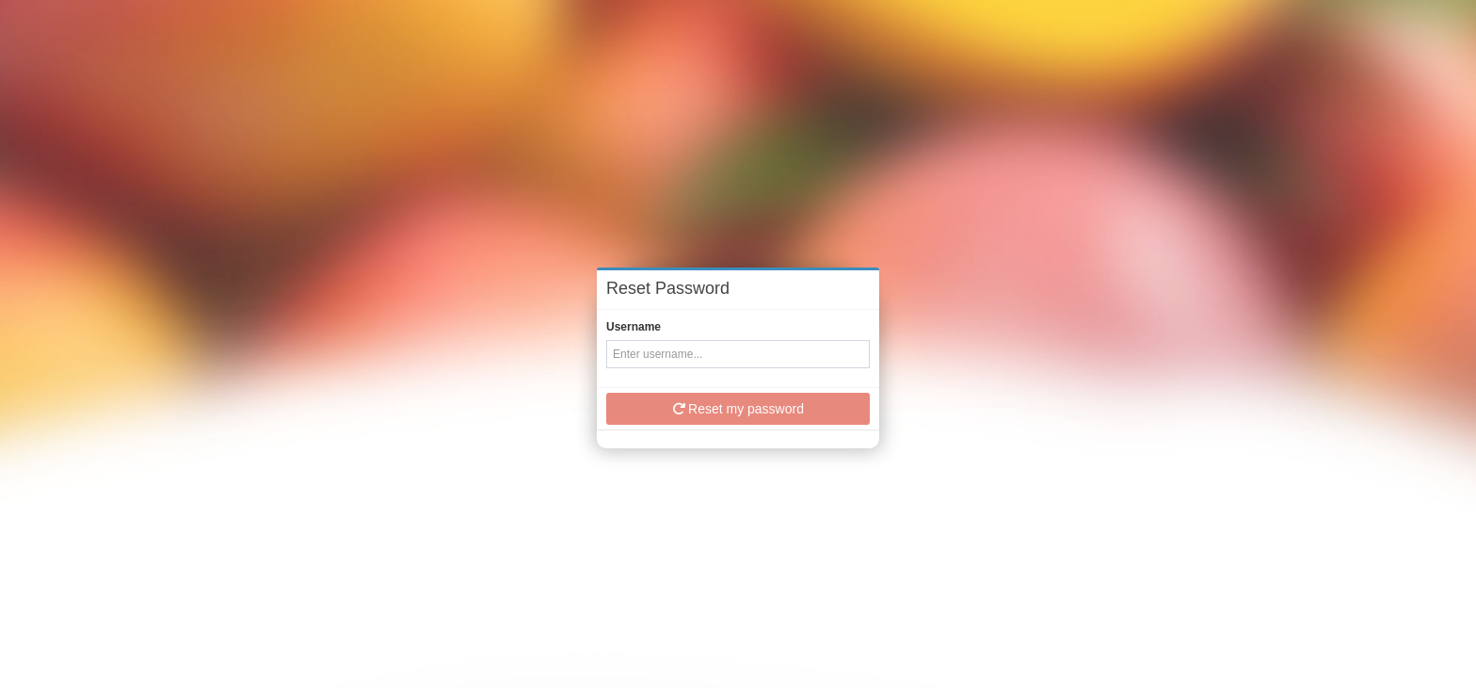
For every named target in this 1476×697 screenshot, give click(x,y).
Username (633, 326)
